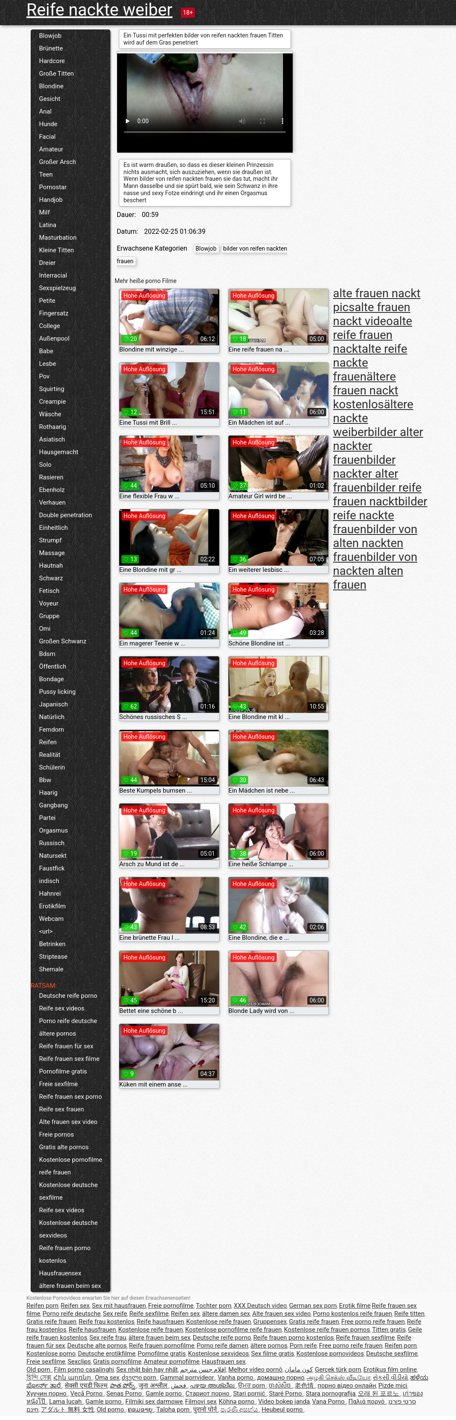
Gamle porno (164, 1393)
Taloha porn (173, 1409)
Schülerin (52, 767)
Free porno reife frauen (373, 1321)
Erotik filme (355, 1305)
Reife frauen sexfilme (365, 1337)
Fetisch (49, 591)
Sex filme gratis (272, 1353)
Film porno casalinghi (84, 1369)
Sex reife (115, 1313)
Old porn (39, 1369)
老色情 (305, 1385)
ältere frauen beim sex (70, 1286)
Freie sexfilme (58, 1084)
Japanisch (53, 704)
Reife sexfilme (149, 1313)
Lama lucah (66, 1401)
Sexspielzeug (57, 288)
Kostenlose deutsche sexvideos (68, 1229)
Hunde (48, 124)
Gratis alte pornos (64, 1147)
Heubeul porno (283, 1409)
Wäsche (50, 414)
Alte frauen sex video (68, 1122)
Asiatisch (52, 439)
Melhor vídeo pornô (255, 1369)
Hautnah (51, 565)
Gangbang (53, 805)
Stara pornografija (331, 1393)
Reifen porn (42, 1305)
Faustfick (52, 868)
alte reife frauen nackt (372, 335)
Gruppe (49, 616)
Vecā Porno (87, 1393)
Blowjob (50, 36)
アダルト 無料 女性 (67, 1409)
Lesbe (47, 364)
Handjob (51, 200)
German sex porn (313, 1305)
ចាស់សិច (281, 1385)
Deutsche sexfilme (392, 1353)
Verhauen (52, 502)
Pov (44, 376)
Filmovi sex (201, 1401)
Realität (49, 755)
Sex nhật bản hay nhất (147, 1369)
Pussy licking (57, 691)
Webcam (51, 919)
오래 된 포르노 (379, 1393)
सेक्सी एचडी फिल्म (86, 1385)
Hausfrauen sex (224, 1361)
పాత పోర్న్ (123, 1385)
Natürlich (52, 717)
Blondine (51, 86)
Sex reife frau (107, 1337)
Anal (45, 111)
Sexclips (79, 1361)
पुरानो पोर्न (205, 1409)
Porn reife (303, 1345)
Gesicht (49, 99)
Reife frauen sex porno (70, 1096)
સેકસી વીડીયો (390, 1377)
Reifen (48, 742)
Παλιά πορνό (367, 1401)
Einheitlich (53, 528)
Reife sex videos (61, 1008)
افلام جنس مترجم (203, 1369)
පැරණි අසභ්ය (239, 1409)
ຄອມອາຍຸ (141, 1409)
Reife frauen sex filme (69, 1059)
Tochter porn (213, 1305)
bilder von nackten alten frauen (375, 571)
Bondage (51, 679)
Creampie (52, 401)
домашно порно (280, 1377)
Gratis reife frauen (51, 1321)
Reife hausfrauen (160, 1321)
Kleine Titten (56, 250)
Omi (44, 628)
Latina (47, 225)
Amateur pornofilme (171, 1361)
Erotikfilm (52, 906)
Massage (52, 553)
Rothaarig (52, 427)
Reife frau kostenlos (106, 1321)
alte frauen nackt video (371, 314)
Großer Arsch (57, 162)
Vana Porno (329, 1401)
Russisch (52, 843)
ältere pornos (57, 1033)
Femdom (51, 729)
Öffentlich (52, 666)
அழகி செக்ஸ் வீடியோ (338, 1377)
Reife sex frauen (61, 1109)
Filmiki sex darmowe (154, 1401)
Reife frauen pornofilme (161, 1345)
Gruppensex (270, 1321)
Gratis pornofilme (117, 1361)
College (49, 326)
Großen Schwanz (62, 641)
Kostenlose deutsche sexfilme (68, 1191)
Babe (46, 351)
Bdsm (47, 654)
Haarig (48, 792)
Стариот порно (208, 1393)
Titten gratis (389, 1329)
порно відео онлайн (346, 1385)
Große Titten (56, 73)
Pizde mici (392, 1385)
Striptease (53, 956)
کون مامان (299, 1369)
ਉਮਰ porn (252, 1385)
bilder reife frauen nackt (377, 494)
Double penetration (65, 515)
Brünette (51, 48)
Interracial (53, 275)
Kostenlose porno (51, 1353)
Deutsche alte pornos (97, 1345)
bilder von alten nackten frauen (375, 543)
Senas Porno (124, 1393)
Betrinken (52, 944)
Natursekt (52, 855)
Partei (47, 818)
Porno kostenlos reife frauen (352, 1313)
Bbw (45, 780)
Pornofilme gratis (63, 1071)
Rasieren (51, 477)
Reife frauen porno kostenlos (65, 1254)
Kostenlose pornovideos (330, 1353)
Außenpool (54, 338)
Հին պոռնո (72, 1377)
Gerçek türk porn (338, 1369)
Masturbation (57, 237)
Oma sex (107, 1377)
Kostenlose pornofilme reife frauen (70, 1166)
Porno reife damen (222, 1345)
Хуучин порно (47, 1393)
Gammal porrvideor (187, 1377)
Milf (44, 212)
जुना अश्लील (153, 1385)
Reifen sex (75, 1305)
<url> (45, 931)
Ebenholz (52, 490)
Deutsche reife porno (68, 996)
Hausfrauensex (60, 1273)
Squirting (51, 389)
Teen (45, 174)
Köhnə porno (237, 1401)
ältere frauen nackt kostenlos (365, 390)
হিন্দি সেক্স (38, 1377)
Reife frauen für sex (66, 1046)
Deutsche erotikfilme (107, 1353)
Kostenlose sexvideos (218, 1353)
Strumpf (50, 540)
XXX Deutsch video (260, 1305)
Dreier (47, 263)
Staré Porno (286, 1393)
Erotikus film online (390, 1369)
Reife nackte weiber (99, 10)
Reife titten (409, 1313)
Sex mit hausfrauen (119, 1305)
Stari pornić (250, 1393)
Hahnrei (50, 893)
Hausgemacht (59, 452)
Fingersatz (53, 313)
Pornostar (53, 187)
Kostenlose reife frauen (218, 1321)
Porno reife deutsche (68, 1021)
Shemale (51, 969)
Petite (47, 300)
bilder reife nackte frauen (380, 515)
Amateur (51, 149)
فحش (179, 1385)
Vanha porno (236, 1377)
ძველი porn (140, 1377)
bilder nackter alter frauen (365, 473)
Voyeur (48, 603)
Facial (47, 136)
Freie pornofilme (171, 1305)
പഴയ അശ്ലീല (213, 1385)
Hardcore (52, 61)
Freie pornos (56, 1134)
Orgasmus (53, 830)
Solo (45, 464)
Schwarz (51, 578)
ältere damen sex (226, 1313)
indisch (49, 881)
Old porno (111, 1409)
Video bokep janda (284, 1401)
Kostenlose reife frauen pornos (327, 1329)
